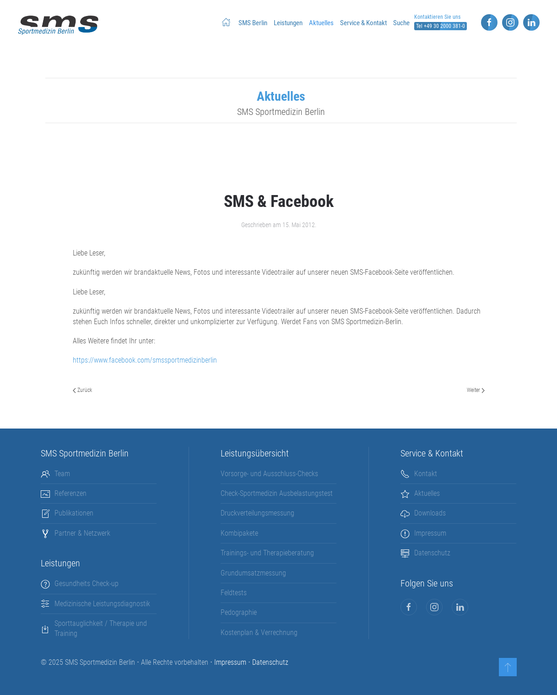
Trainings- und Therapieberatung (267, 552)
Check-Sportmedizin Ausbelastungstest (277, 493)
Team (62, 473)
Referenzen (70, 493)
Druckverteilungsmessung (257, 513)
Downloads (430, 513)
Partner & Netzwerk (82, 533)
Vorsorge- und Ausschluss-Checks (269, 473)
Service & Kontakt (363, 23)
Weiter (476, 390)
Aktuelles (321, 23)
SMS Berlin (252, 23)
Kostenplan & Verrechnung (259, 632)
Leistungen (288, 23)
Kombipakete (239, 533)
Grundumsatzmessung (253, 573)
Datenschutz (432, 552)
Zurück (82, 390)
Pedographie (239, 612)
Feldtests (234, 592)
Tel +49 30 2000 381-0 (440, 26)
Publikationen (73, 513)
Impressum (430, 533)
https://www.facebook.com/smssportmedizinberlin (145, 360)
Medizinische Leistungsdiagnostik (102, 603)
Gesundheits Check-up (86, 583)
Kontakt (425, 473)
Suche (401, 23)
